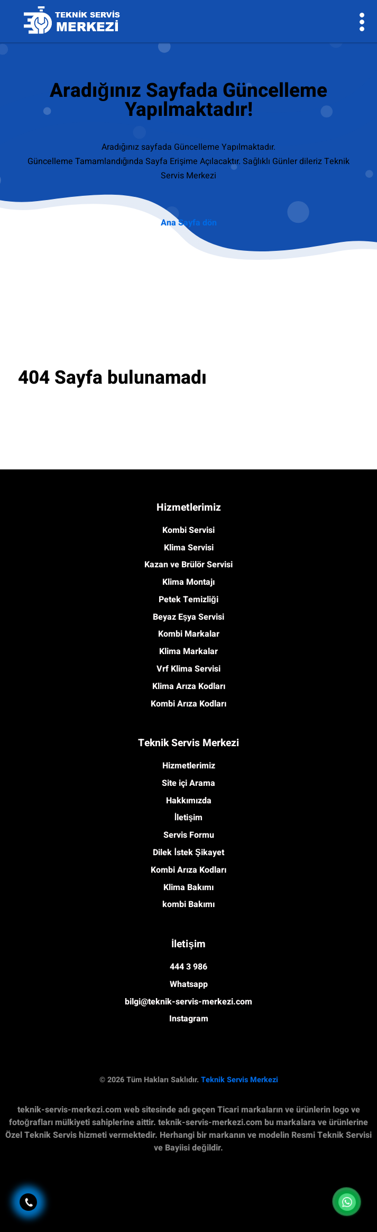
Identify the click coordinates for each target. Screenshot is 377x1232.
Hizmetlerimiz (188, 765)
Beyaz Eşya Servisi (189, 617)
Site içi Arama (188, 783)
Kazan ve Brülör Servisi (188, 564)
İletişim (188, 817)
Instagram (188, 1018)
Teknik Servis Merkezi (239, 1079)
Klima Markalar (188, 651)
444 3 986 (188, 967)
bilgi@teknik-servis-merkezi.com (188, 1001)
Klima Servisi (189, 547)
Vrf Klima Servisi (188, 669)
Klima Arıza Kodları (188, 686)
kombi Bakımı (188, 904)
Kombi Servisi (188, 530)
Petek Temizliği (188, 599)
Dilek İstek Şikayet (188, 852)
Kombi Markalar (188, 634)
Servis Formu (188, 835)
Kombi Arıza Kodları (188, 703)
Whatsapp (189, 984)
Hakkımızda (189, 800)
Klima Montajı (188, 582)
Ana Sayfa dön (189, 222)
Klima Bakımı (188, 887)
